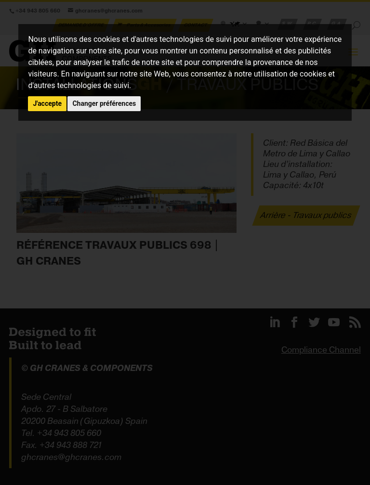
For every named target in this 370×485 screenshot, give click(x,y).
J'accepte (47, 103)
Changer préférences (104, 103)
